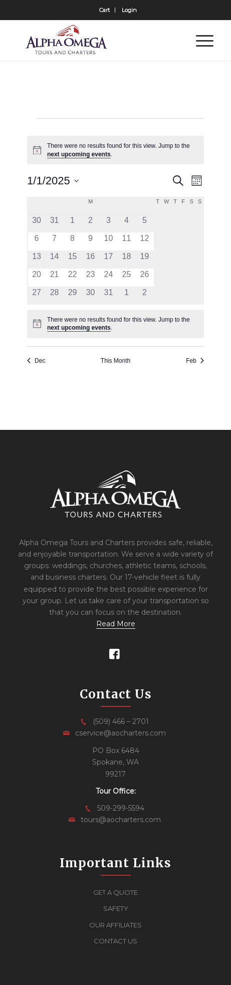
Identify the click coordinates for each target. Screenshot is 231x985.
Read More (115, 623)
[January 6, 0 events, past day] (37, 241)
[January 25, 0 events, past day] (127, 278)
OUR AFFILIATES (115, 925)
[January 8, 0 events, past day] (73, 241)
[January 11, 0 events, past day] (127, 241)
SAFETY (115, 908)
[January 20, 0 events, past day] (37, 278)
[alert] (115, 150)
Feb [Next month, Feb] (195, 360)
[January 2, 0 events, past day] (91, 223)
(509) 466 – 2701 (121, 721)
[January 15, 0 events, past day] (73, 260)
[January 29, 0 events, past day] (73, 296)
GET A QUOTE (115, 892)
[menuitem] (104, 10)
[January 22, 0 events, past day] (73, 278)
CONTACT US (115, 941)
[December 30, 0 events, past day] (37, 223)
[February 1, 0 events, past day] (127, 296)
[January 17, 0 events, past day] (109, 260)
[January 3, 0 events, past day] (109, 223)
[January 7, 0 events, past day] (55, 241)
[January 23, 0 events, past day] (91, 278)
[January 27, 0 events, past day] (37, 296)
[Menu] (199, 41)
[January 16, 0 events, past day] (91, 260)
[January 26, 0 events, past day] (144, 278)
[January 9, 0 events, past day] (91, 241)
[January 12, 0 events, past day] (144, 241)
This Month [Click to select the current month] (115, 360)
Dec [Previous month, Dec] (36, 360)
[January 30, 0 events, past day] (91, 296)
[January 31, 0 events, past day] (109, 296)
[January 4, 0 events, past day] (127, 223)
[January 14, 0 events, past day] (55, 260)
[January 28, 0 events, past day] (55, 296)
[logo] (96, 41)
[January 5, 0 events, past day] (144, 223)
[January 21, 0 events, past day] (55, 278)
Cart (104, 10)
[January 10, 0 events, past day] (109, 241)
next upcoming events (79, 154)
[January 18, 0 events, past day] (127, 260)
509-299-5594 (120, 808)
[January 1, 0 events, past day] (73, 223)
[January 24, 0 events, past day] (109, 278)
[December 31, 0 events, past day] (55, 223)
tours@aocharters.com (121, 819)
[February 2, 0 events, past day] (144, 296)
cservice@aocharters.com (120, 732)
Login (129, 10)
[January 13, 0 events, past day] (37, 260)
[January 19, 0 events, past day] (144, 260)
